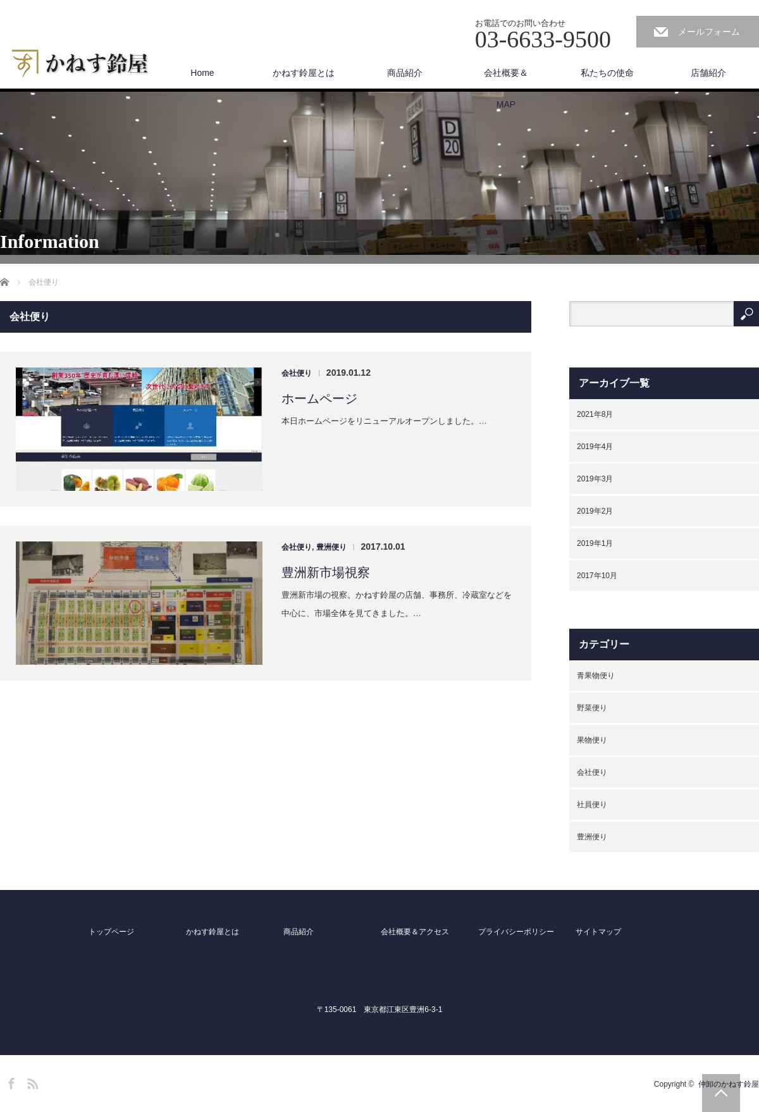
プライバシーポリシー (516, 932)
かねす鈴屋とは (304, 73)
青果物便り (596, 675)
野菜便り (592, 707)
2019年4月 (595, 446)
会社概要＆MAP (506, 78)
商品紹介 (405, 73)
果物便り (592, 740)
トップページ (111, 932)
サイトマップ (598, 932)
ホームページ (319, 398)
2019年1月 (595, 543)
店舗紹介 (708, 73)
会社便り (296, 373)
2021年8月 (595, 414)
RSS (31, 1081)
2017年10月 (597, 575)
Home (202, 73)
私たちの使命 (607, 73)
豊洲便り (331, 547)
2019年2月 (595, 511)
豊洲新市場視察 (325, 572)
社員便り (592, 804)
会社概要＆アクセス (415, 932)
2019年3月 (595, 478)
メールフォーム (709, 32)
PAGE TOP (721, 1093)
